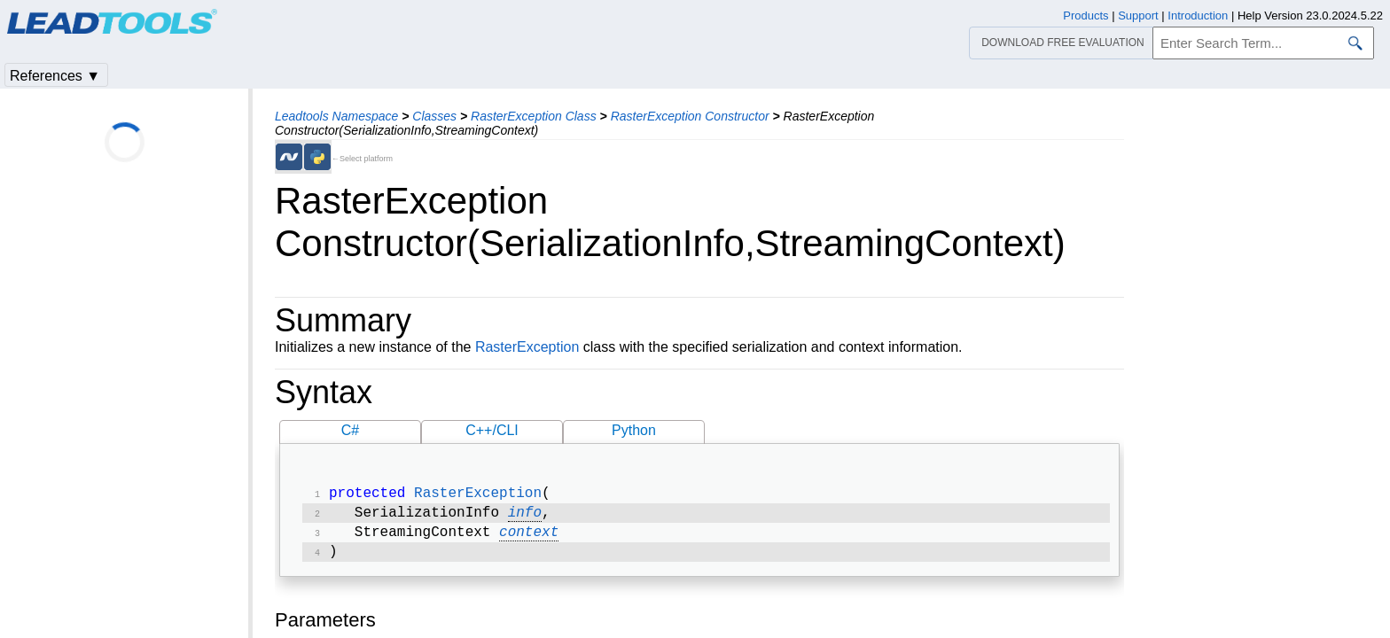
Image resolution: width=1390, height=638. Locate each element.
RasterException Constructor (690, 116)
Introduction (1197, 15)
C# (350, 430)
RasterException (527, 346)
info (525, 516)
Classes (434, 116)
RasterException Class (534, 116)
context (528, 538)
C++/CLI (492, 430)
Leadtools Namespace (336, 116)
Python (634, 430)
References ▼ (55, 75)
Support (1138, 15)
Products (1085, 15)
